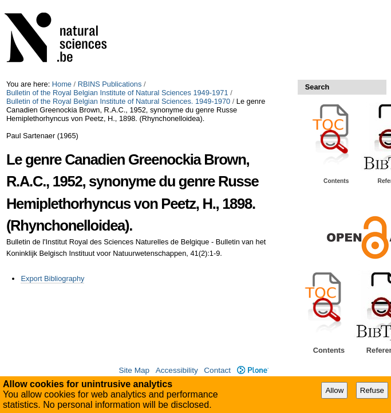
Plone (253, 370)
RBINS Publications (110, 84)
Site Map (134, 370)
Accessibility (177, 370)
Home (62, 84)
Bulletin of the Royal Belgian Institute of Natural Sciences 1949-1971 (117, 92)
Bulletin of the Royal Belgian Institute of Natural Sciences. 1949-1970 (118, 101)
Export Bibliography (52, 278)
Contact (217, 370)
